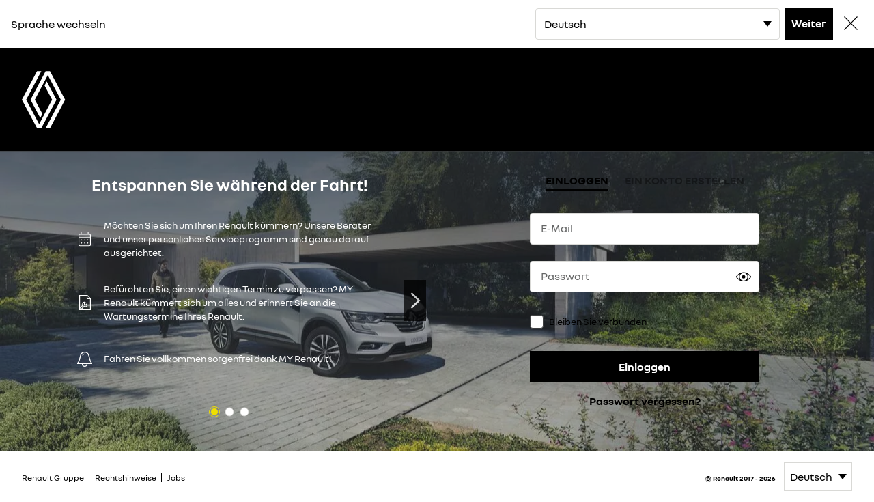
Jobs (176, 478)
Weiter (808, 23)
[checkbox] (537, 322)
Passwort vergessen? (645, 401)
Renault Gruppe (53, 478)
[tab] (577, 182)
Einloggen (645, 367)
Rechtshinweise (125, 478)
